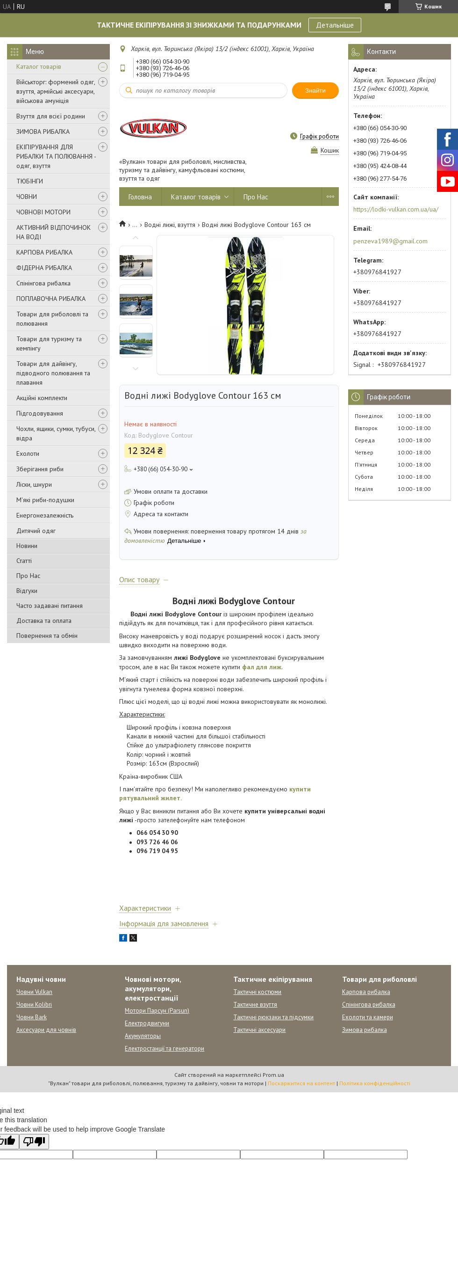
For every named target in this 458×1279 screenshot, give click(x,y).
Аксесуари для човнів (46, 1030)
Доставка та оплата (44, 620)
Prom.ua (273, 1074)
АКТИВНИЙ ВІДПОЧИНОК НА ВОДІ (53, 232)
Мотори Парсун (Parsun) (157, 1011)
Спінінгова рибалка (43, 283)
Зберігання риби (40, 469)
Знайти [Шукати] (315, 90)
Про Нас (28, 575)
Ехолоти (27, 453)
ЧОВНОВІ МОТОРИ (43, 212)
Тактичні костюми (257, 992)
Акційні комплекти (41, 398)
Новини (26, 545)
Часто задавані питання (49, 605)
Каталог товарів (38, 66)
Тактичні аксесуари (259, 1030)
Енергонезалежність (44, 515)
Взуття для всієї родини (50, 116)
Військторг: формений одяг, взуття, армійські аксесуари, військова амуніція (55, 91)
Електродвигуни (147, 1023)
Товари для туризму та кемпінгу (49, 343)
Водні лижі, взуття (169, 224)
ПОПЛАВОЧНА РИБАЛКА (51, 298)
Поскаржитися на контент (301, 1083)
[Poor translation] (34, 1141)
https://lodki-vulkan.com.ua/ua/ (395, 209)
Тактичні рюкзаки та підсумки (273, 1017)
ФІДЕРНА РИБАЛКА (44, 267)
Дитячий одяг (36, 530)
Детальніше (335, 24)
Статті (24, 560)
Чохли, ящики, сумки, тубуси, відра (55, 433)
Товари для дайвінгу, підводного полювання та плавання (53, 373)
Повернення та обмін (47, 635)
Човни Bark (31, 1017)
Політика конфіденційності (374, 1083)
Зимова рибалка (364, 1030)
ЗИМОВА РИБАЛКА (43, 131)
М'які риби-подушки (45, 500)
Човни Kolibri (34, 1005)
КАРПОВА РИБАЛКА (44, 252)
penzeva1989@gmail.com (390, 241)
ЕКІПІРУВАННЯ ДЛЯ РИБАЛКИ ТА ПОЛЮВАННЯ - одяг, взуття (56, 156)
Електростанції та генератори (164, 1048)
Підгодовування (39, 413)
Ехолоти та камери (367, 1017)
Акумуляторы (143, 1036)
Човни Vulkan (34, 992)
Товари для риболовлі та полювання (52, 319)
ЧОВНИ (26, 196)
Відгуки (26, 590)
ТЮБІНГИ (29, 181)
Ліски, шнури (34, 484)
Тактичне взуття (255, 1005)
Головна (140, 196)
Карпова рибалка (366, 992)
